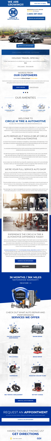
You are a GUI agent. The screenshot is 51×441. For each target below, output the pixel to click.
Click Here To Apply (40, 3)
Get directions (25, 434)
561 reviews (36, 11)
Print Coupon (21, 66)
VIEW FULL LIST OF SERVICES (25, 400)
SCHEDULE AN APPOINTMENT (25, 260)
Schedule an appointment (10, 250)
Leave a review (20, 87)
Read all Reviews (34, 87)
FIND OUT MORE (24, 283)
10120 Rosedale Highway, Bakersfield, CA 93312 (30, 250)
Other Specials (29, 66)
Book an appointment (37, 18)
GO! (39, 438)
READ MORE (25, 266)
